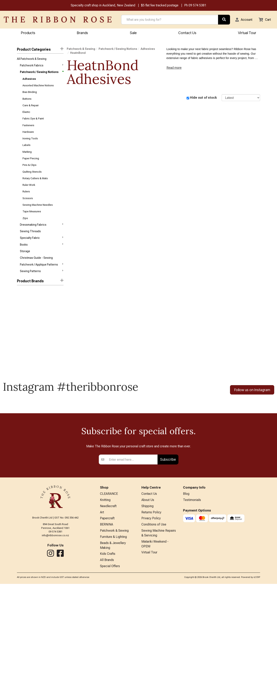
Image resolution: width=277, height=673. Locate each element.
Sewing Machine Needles (38, 216)
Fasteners (28, 130)
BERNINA (106, 611)
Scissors (28, 209)
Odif (19, 357)
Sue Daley (23, 372)
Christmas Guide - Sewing (36, 273)
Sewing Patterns (41, 287)
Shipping (147, 591)
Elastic (26, 116)
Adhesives (29, 81)
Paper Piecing (31, 166)
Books (41, 259)
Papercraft (107, 604)
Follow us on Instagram (252, 406)
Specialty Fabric (41, 251)
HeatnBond (78, 53)
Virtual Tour (149, 641)
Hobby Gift (23, 343)
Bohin (20, 315)
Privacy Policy (151, 604)
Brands (82, 33)
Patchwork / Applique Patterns (41, 280)
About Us (147, 585)
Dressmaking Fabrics (41, 237)
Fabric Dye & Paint (33, 123)
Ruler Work (29, 195)
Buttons (27, 102)
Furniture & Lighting (113, 624)
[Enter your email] (132, 544)
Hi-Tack (22, 336)
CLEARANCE (109, 578)
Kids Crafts (107, 642)
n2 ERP (257, 666)
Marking (27, 159)
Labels (26, 152)
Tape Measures (32, 223)
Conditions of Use (153, 611)
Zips (25, 230)
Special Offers (110, 655)
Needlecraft (108, 591)
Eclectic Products (28, 322)
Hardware (28, 138)
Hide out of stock (203, 98)
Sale (133, 33)
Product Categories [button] (40, 49)
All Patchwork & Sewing (31, 59)
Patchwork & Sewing (81, 49)
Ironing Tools (30, 145)
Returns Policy (151, 598)
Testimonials (192, 585)
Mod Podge (24, 350)
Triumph (22, 308)
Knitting (105, 585)
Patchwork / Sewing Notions (41, 74)
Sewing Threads (30, 244)
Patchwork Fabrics (41, 66)
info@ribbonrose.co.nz (55, 619)
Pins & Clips (29, 173)
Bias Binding (30, 95)
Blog (186, 578)
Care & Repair (31, 109)
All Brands (107, 649)
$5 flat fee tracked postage (159, 6)
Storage (25, 266)
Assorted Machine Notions (38, 88)
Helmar (21, 329)
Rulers (26, 202)
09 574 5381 (197, 6)
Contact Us (187, 33)
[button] (241, 20)
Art (102, 598)
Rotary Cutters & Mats (35, 187)
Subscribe (168, 543)
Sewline (22, 365)
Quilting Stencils (32, 180)
